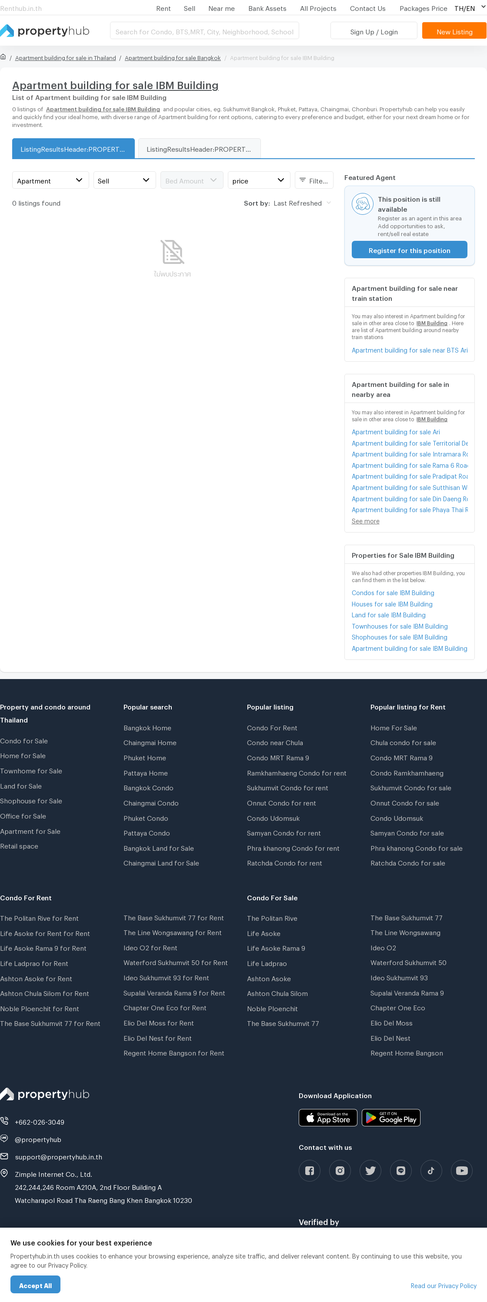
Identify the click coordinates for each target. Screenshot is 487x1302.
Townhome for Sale (31, 769)
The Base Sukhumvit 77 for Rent (50, 1022)
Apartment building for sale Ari (396, 430)
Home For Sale (393, 726)
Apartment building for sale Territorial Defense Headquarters (410, 442)
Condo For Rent (272, 726)
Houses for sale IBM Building (392, 602)
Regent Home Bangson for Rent (173, 1051)
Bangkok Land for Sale (158, 846)
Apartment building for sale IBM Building (409, 647)
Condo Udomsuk (273, 816)
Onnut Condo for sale (404, 801)
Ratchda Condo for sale (407, 861)
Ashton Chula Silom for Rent (44, 992)
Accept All (35, 1284)
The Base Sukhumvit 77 (283, 1022)
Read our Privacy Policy (444, 1284)
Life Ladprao (267, 962)
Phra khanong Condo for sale (416, 846)
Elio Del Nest (390, 1036)
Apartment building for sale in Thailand (65, 56)
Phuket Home (144, 756)
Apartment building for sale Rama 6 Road (410, 464)
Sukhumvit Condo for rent (287, 786)
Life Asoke (263, 932)
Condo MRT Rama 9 (278, 756)
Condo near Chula (275, 741)
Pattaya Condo (146, 831)
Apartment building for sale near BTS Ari (410, 348)
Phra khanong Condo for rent (293, 846)
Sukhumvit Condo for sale (410, 786)
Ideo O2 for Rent (150, 946)
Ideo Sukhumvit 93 (399, 976)
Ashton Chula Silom (277, 992)
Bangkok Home (147, 726)
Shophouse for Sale (31, 799)
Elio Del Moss (391, 1021)
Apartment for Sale (30, 829)
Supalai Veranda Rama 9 (407, 991)
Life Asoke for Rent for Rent (45, 932)
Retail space (19, 844)
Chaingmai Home (150, 741)
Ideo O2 (383, 946)
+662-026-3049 (39, 1120)
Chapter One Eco (397, 1006)
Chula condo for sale (403, 741)
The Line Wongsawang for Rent (172, 931)
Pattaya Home (145, 771)
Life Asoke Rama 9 (276, 946)
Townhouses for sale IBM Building (400, 625)
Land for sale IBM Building (389, 613)
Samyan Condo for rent (284, 831)
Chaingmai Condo (151, 801)
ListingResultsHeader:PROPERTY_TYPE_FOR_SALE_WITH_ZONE (77, 147)
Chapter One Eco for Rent (165, 1006)
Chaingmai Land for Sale (161, 861)
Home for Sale (23, 754)
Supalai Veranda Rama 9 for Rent (174, 991)
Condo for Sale (24, 739)
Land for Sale (21, 784)
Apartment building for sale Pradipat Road (410, 475)
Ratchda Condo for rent (284, 861)
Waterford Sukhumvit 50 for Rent (175, 961)
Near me (221, 7)
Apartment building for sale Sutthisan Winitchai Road (410, 486)
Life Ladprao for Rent (34, 962)
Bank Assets (267, 7)
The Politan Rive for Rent (39, 916)
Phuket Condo (145, 816)
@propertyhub (38, 1138)
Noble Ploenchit (272, 1007)
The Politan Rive (272, 916)
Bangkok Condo (148, 786)
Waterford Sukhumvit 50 (408, 961)
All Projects (318, 7)
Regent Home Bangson (406, 1051)
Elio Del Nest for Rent (157, 1036)
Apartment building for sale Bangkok (173, 56)
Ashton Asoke (269, 977)
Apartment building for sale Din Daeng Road (410, 497)
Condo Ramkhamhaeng (407, 771)
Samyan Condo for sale (407, 831)
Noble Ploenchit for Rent (39, 1007)
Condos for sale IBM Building (393, 591)
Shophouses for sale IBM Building (399, 635)
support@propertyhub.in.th (58, 1155)
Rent (163, 7)
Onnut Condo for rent (281, 801)
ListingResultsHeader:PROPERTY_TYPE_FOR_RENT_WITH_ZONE (203, 147)
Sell (189, 7)
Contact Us (368, 7)
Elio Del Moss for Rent (158, 1021)
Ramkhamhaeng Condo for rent (297, 771)
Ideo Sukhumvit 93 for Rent (166, 976)
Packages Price (423, 7)
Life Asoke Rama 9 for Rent (43, 946)
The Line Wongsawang (405, 931)
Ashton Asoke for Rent (36, 977)
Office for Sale (23, 814)
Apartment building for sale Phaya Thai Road (410, 508)
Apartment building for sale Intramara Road (410, 452)
